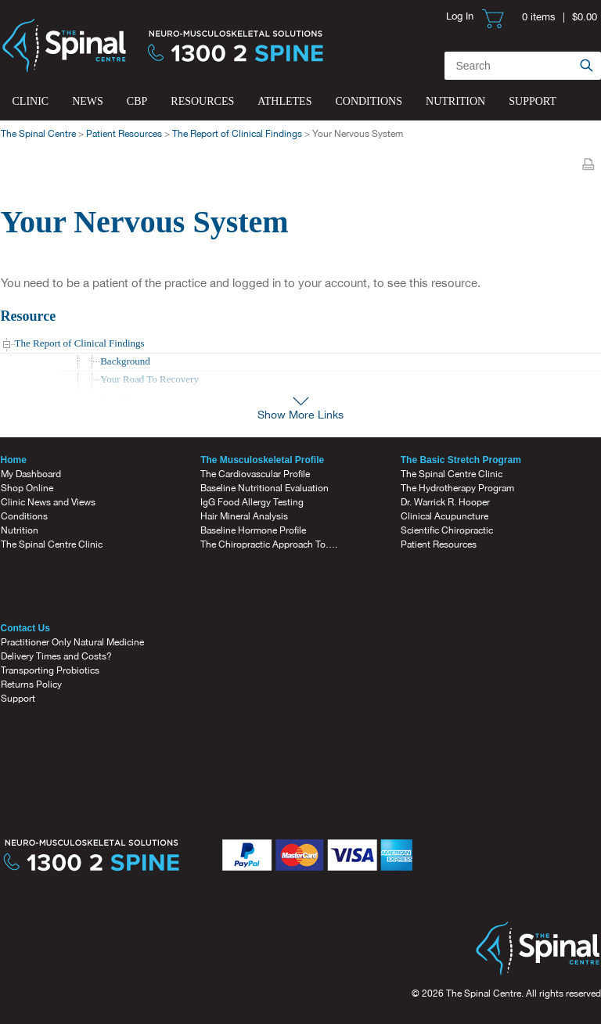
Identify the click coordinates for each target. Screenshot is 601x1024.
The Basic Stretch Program (461, 460)
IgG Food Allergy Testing (252, 502)
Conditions (368, 101)
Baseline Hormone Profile (253, 530)
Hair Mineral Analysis (244, 516)
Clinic (31, 101)
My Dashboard (31, 474)
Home (14, 460)
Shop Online (27, 488)
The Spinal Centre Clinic (52, 544)
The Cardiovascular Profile (255, 474)
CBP (137, 101)
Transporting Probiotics (50, 670)
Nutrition (455, 101)
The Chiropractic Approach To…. (268, 544)
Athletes (284, 101)
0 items (539, 17)
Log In (459, 16)
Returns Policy (31, 684)
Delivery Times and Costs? (56, 656)
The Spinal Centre (38, 133)
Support (532, 101)
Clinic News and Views (48, 502)
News (87, 101)
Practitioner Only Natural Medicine (72, 642)
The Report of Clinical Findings (237, 133)
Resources (202, 101)
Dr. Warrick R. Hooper (445, 502)
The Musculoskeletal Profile (262, 460)
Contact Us (25, 628)
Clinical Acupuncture (444, 516)
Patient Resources (124, 133)
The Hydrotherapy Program (457, 488)
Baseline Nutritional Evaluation (264, 488)
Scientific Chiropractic (447, 530)
